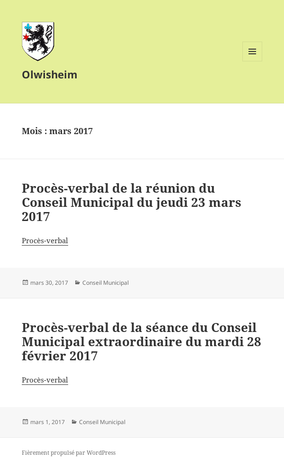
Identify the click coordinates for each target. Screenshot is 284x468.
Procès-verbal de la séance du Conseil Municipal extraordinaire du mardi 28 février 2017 (141, 341)
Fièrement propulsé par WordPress (68, 453)
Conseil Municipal (105, 283)
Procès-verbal (45, 240)
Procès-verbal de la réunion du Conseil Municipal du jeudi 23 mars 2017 (131, 202)
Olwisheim (50, 74)
